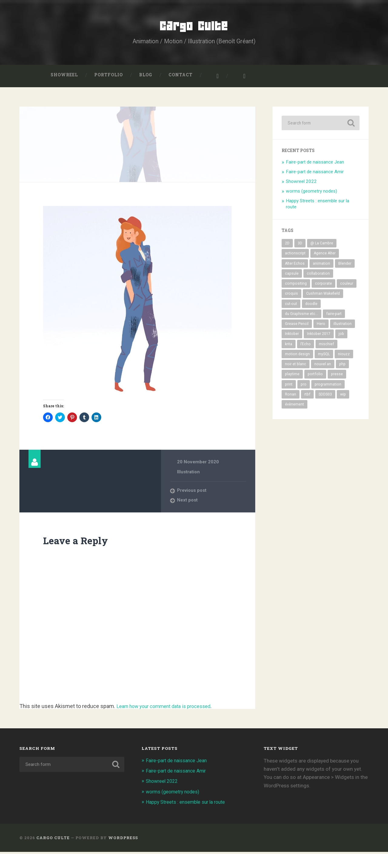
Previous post (192, 492)
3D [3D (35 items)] (300, 245)
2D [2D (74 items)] (287, 245)
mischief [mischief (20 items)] (326, 346)
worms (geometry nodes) (311, 193)
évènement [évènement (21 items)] (294, 407)
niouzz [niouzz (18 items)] (344, 356)
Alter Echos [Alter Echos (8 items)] (295, 266)
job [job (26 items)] (341, 336)
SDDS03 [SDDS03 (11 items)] (325, 397)
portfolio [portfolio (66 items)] (315, 376)
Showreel (64, 77)
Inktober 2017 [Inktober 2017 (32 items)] (318, 336)
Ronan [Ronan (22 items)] (290, 397)
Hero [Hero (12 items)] (321, 326)
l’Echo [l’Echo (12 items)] (305, 346)
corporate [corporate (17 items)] (323, 286)
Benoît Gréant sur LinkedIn (240, 78)
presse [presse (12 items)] (337, 376)
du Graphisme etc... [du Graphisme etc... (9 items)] (301, 316)
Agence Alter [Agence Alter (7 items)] (325, 255)
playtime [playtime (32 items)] (292, 376)
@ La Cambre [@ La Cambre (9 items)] (321, 245)
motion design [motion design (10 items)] (297, 356)
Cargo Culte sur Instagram (214, 78)
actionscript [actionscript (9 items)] (295, 255)
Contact (180, 77)
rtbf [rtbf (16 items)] (307, 397)
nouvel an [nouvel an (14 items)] (322, 366)
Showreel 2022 (301, 184)
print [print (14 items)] (289, 386)
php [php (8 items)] (342, 366)
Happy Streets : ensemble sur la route (188, 804)
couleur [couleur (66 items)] (346, 286)
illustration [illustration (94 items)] (342, 326)
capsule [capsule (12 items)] (292, 276)
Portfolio (108, 77)
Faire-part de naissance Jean (315, 164)
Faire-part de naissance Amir (315, 174)
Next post (187, 502)
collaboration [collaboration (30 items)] (318, 276)
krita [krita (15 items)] (288, 346)
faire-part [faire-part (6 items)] (334, 316)
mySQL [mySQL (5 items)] (324, 356)
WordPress (123, 839)
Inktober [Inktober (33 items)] (292, 336)
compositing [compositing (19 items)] (296, 286)
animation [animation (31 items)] (321, 266)
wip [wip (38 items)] (343, 397)
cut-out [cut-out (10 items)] (291, 306)
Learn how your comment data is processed (169, 708)
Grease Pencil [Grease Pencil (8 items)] (297, 326)
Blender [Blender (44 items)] (344, 266)
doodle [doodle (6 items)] (311, 306)
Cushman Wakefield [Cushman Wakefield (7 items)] (323, 296)
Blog (145, 77)
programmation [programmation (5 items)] (328, 386)
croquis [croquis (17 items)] (291, 296)
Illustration (188, 474)
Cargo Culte (194, 27)
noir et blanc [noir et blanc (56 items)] (295, 366)
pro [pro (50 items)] (303, 386)
